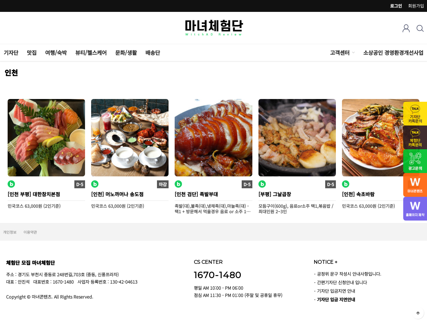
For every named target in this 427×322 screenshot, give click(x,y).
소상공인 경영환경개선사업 (393, 52)
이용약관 (30, 232)
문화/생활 (126, 52)
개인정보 (9, 232)
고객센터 (340, 52)
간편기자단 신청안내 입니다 (342, 282)
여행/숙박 (56, 52)
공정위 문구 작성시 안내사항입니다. (349, 274)
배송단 (152, 52)
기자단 (11, 52)
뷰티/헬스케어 (91, 52)
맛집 (32, 52)
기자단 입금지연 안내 (336, 291)
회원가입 (416, 6)
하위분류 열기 (353, 52)
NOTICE (325, 262)
